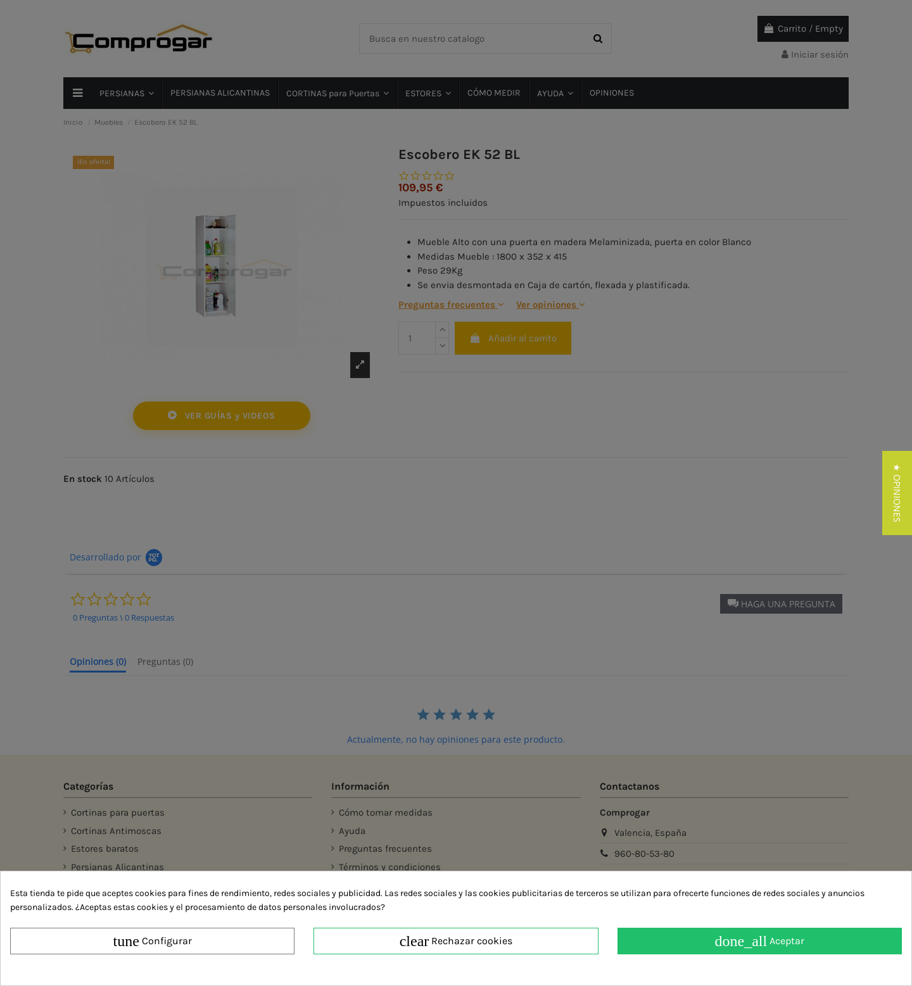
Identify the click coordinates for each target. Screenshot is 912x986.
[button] (897, 493)
